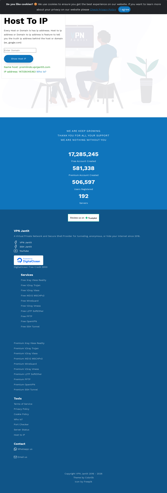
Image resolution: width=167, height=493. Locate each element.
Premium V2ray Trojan (26, 348)
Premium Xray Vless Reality (29, 343)
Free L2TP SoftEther (32, 311)
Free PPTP (26, 316)
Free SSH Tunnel (30, 326)
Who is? (41, 71)
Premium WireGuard (25, 363)
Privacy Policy (21, 409)
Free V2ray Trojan (30, 285)
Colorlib (89, 477)
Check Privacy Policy (103, 9)
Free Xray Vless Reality (33, 280)
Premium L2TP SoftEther (28, 374)
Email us (20, 457)
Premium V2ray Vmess (26, 369)
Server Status (21, 429)
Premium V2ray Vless (26, 353)
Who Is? (18, 419)
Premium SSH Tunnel (26, 389)
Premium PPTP (22, 379)
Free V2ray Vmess (31, 305)
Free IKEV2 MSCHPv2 (32, 295)
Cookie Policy (21, 414)
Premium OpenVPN (24, 384)
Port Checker (21, 424)
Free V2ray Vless (30, 290)
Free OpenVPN (29, 321)
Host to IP (19, 435)
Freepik (88, 481)
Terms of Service (23, 404)
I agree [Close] (124, 9)
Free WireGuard (29, 300)
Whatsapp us (23, 449)
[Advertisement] (33, 100)
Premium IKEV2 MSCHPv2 (28, 358)
